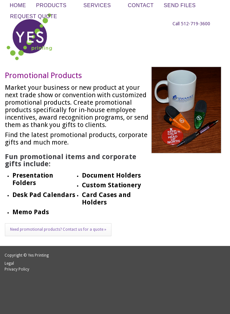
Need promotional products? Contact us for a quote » (58, 229)
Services (99, 6)
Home (18, 5)
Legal (9, 263)
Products (53, 6)
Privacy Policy (17, 269)
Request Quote (33, 16)
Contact (141, 5)
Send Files (180, 5)
